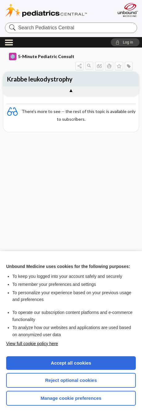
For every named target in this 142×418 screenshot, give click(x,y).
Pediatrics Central (53, 11)
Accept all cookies (71, 363)
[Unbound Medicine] (127, 10)
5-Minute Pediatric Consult (41, 56)
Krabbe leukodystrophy (40, 79)
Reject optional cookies (71, 380)
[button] (125, 42)
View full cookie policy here (32, 343)
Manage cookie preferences (71, 398)
